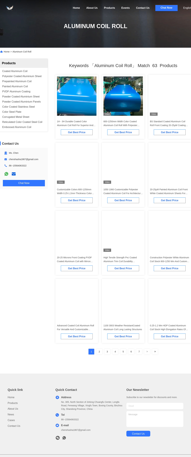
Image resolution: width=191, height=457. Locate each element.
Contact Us (142, 8)
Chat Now (166, 7)
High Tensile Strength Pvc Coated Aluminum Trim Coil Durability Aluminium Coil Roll (120, 261)
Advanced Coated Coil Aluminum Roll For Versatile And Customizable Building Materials (75, 329)
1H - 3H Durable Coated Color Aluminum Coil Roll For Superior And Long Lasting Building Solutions (75, 125)
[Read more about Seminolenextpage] (147, 351)
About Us (92, 8)
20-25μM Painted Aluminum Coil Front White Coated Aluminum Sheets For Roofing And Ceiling (169, 193)
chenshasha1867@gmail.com (23, 159)
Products (109, 8)
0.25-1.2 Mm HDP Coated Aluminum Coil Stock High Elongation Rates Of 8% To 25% (168, 329)
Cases (11, 420)
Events (125, 8)
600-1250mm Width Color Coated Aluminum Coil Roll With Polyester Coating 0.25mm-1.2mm (120, 125)
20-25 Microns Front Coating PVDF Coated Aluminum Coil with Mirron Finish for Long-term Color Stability (74, 261)
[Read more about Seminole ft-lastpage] (155, 351)
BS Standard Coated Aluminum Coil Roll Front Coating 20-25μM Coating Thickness (168, 125)
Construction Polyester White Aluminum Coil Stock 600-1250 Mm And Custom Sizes (169, 261)
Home (76, 8)
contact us (138, 433)
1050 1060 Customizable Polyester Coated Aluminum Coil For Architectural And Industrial (122, 193)
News (11, 414)
